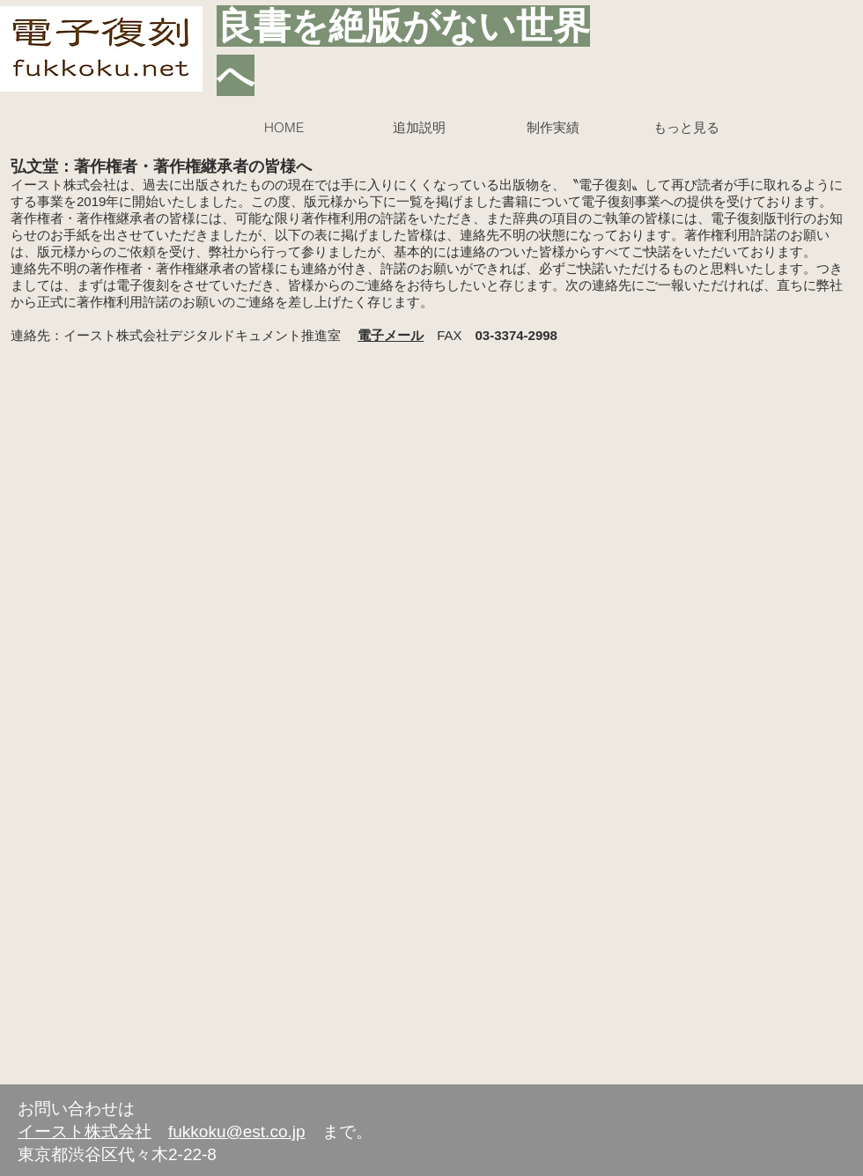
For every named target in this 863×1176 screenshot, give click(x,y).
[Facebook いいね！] (726, 1141)
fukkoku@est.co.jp (237, 1131)
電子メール (391, 335)
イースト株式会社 (84, 1131)
